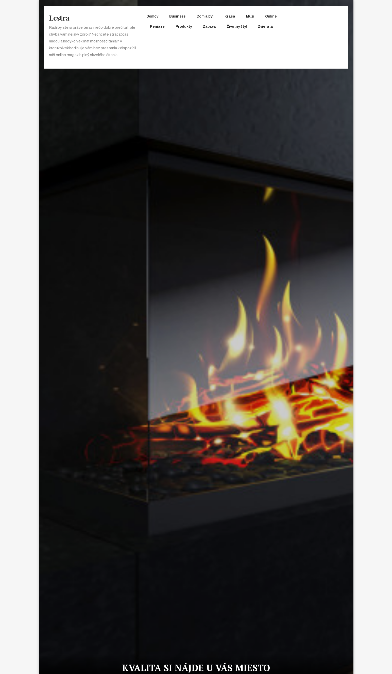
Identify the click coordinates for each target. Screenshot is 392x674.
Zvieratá (265, 26)
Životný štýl (237, 26)
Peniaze (157, 26)
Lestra (59, 17)
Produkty (184, 26)
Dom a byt (205, 16)
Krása (230, 16)
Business (177, 16)
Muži (250, 16)
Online (271, 16)
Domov (152, 16)
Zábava (209, 26)
